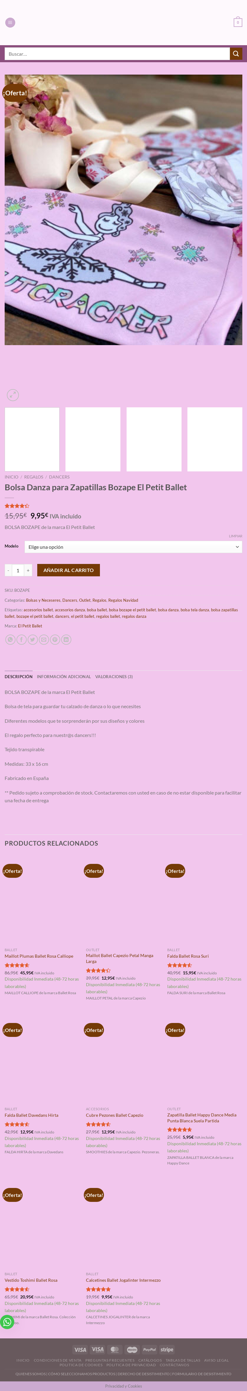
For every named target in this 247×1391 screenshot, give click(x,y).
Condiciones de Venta (58, 1360)
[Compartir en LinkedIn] (66, 640)
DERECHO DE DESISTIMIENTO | (145, 1374)
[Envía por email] (44, 640)
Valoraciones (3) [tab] (114, 676)
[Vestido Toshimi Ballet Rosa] (42, 1223)
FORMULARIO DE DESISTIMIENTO (201, 1374)
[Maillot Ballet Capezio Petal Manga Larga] (123, 899)
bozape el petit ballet (34, 616)
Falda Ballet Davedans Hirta (31, 1115)
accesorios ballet (38, 609)
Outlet (85, 600)
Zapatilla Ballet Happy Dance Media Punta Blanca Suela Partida (201, 1117)
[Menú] (10, 23)
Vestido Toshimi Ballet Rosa (31, 1280)
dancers (62, 616)
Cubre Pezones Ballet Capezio (114, 1115)
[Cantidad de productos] (18, 570)
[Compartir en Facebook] (21, 640)
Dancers (59, 476)
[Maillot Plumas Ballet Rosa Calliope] (42, 899)
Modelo (11, 546)
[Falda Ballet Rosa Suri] (204, 899)
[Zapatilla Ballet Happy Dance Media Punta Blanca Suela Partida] (204, 1058)
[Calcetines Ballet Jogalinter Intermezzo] (123, 1223)
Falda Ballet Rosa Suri (188, 956)
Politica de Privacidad (131, 1365)
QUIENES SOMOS (31, 1374)
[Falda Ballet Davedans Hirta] (42, 1058)
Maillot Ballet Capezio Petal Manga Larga (119, 958)
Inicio (11, 476)
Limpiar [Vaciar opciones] (235, 536)
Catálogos (150, 1360)
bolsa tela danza (195, 609)
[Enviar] (236, 54)
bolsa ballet (97, 609)
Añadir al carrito (68, 570)
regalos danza (134, 616)
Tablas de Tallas (183, 1360)
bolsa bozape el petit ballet (132, 609)
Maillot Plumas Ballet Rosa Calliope (39, 956)
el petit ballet (82, 616)
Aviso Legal (216, 1360)
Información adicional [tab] (64, 676)
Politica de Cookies (81, 1365)
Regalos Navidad (123, 600)
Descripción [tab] (19, 676)
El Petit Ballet (30, 625)
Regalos (33, 476)
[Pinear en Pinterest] (55, 640)
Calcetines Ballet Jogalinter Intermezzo (123, 1280)
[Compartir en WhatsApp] (10, 640)
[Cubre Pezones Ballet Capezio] (123, 1058)
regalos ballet (108, 616)
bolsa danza (168, 609)
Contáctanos (174, 1365)
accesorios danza (70, 609)
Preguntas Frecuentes (109, 1360)
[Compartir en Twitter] (33, 640)
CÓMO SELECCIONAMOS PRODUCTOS (81, 1374)
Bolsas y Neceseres (43, 600)
